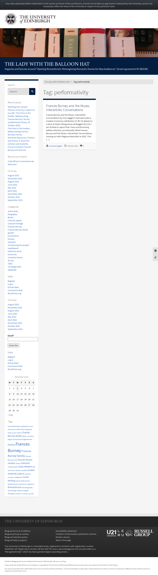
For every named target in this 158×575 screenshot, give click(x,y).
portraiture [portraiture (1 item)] (23, 484)
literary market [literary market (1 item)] (21, 470)
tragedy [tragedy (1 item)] (25, 491)
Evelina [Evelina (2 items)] (11, 444)
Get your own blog (59, 561)
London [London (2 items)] (31, 470)
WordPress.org (14, 293)
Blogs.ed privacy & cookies (17, 534)
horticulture (13, 235)
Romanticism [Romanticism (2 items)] (14, 487)
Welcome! (12, 164)
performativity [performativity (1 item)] (13, 484)
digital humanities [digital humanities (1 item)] (14, 439)
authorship (13, 211)
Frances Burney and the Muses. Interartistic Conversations (68, 107)
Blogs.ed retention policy (16, 537)
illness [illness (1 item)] (18, 463)
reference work (14, 251)
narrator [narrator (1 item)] (11, 477)
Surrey (11, 260)
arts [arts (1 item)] (31, 426)
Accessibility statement (66, 531)
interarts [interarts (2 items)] (25, 463)
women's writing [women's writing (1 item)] (21, 494)
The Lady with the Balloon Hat (47, 64)
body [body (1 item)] (9, 433)
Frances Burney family (18, 229)
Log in (10, 284)
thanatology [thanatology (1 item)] (12, 491)
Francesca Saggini (55, 146)
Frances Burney (15, 226)
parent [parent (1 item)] (17, 481)
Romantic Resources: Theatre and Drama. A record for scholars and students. (21, 140)
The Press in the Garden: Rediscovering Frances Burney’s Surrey (19, 131)
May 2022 (12, 187)
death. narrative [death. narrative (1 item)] (28, 436)
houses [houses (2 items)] (21, 459)
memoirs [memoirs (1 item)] (28, 474)
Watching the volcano (18, 106)
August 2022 (13, 181)
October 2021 (14, 197)
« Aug (10, 414)
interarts (12, 242)
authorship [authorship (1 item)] (20, 429)
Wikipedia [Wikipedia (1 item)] (11, 494)
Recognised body (13, 551)
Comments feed (15, 290)
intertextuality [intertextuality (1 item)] (13, 467)
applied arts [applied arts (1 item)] (25, 426)
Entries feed (13, 287)
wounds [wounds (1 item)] (30, 494)
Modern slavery (63, 537)
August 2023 (13, 175)
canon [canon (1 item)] (14, 433)
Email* (21, 337)
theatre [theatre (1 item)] (19, 491)
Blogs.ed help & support (16, 540)
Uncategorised (14, 266)
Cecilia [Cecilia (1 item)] (19, 433)
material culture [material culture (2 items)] (16, 473)
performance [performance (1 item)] (25, 481)
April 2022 (12, 190)
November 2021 (15, 194)
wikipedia (12, 269)
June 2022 (12, 184)
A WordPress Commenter (19, 161)
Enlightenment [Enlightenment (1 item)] (26, 439)
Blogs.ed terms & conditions (17, 531)
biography (12, 214)
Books (10, 217)
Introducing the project (18, 245)
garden (11, 232)
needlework (13, 248)
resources (12, 254)
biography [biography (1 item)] (28, 429)
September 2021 (15, 200)
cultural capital (15, 220)
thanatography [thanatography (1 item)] (27, 488)
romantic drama (15, 257)
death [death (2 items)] (19, 435)
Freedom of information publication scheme (76, 534)
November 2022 (15, 178)
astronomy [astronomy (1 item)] (12, 429)
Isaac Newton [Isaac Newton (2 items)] (25, 466)
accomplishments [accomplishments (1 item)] (14, 426)
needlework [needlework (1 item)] (18, 477)
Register (11, 281)
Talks (10, 263)
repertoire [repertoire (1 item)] (30, 484)
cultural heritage (15, 223)
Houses (11, 239)
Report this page (63, 540)
